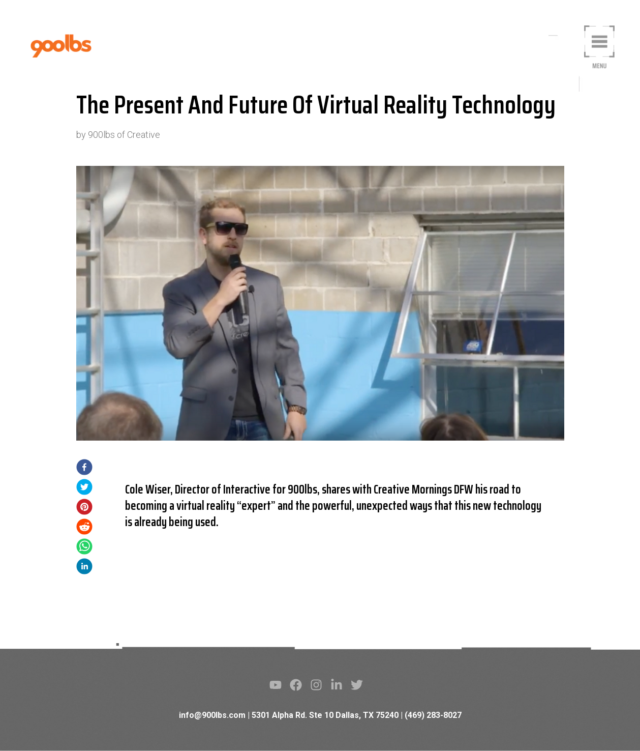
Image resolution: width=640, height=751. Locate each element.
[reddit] (84, 528)
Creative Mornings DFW (423, 489)
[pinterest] (84, 508)
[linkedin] (84, 568)
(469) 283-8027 (433, 715)
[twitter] (84, 489)
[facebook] (84, 469)
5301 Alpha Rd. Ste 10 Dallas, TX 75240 (325, 715)
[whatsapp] (84, 548)
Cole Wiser (147, 489)
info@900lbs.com (212, 715)
